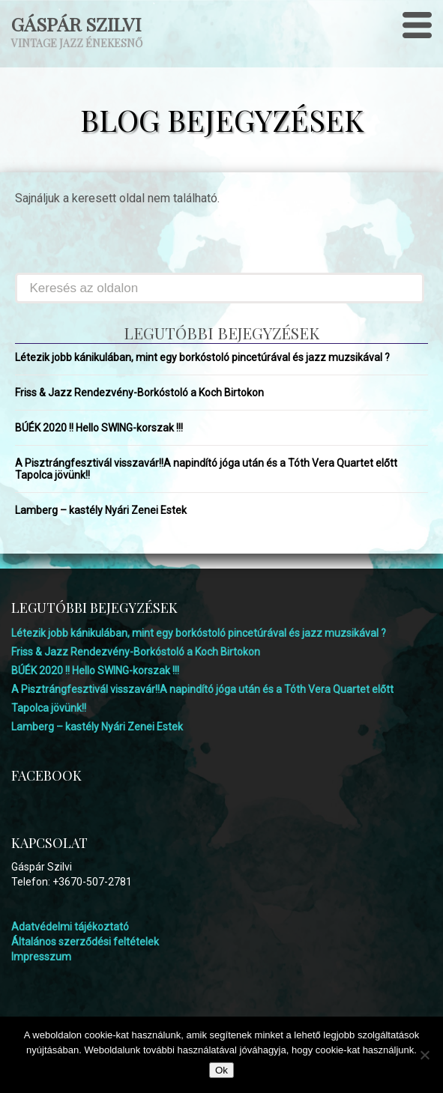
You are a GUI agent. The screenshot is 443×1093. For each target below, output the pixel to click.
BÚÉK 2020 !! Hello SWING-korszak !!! (99, 428)
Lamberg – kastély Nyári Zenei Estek (101, 510)
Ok (221, 1070)
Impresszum (41, 957)
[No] (424, 1054)
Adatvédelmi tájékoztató (70, 927)
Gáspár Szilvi (76, 23)
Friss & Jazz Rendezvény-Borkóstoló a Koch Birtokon (139, 393)
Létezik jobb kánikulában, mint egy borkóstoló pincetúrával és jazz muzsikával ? (202, 357)
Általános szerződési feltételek (85, 942)
